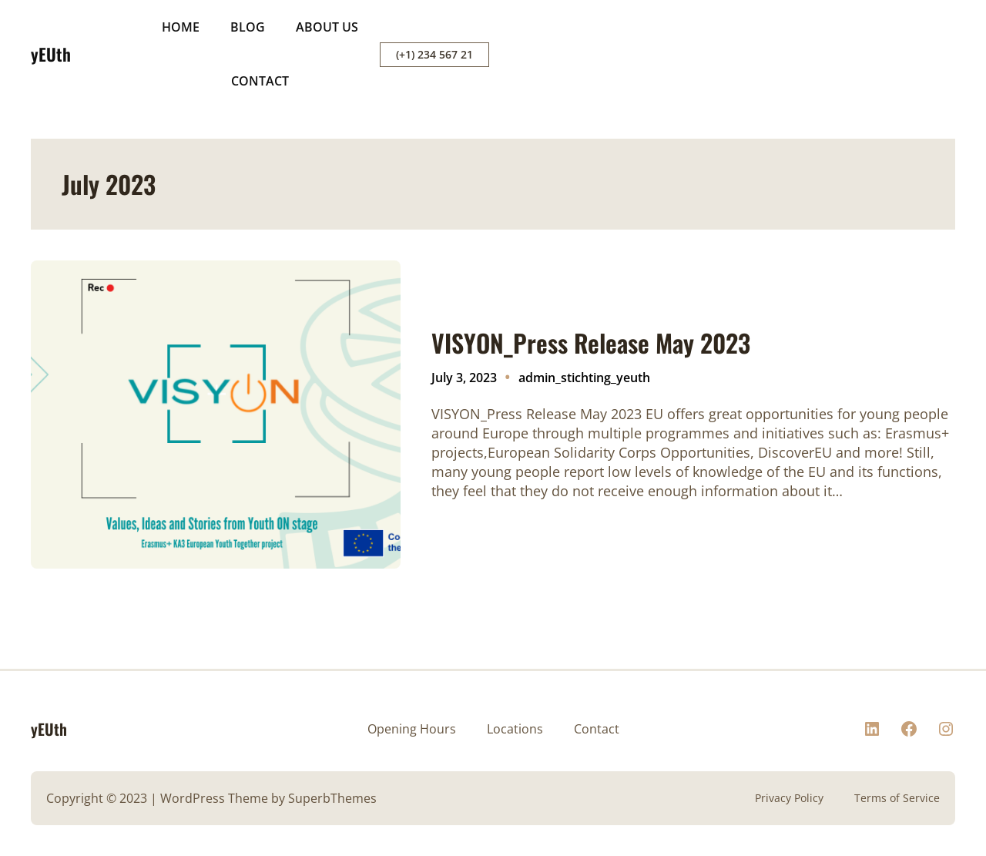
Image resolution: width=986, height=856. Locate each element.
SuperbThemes (332, 798)
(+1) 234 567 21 (434, 54)
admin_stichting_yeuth (584, 377)
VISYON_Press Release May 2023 (590, 343)
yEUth (51, 54)
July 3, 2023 (464, 377)
